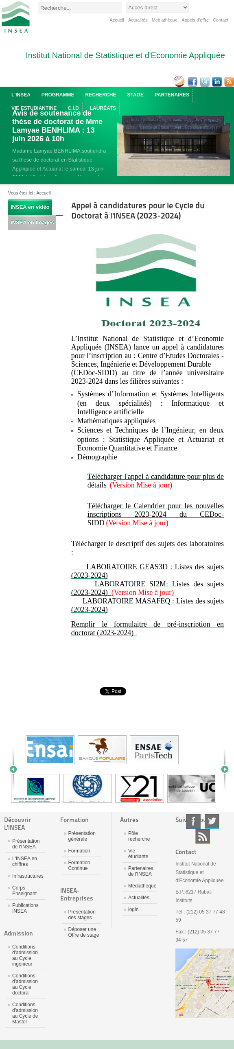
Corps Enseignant (24, 890)
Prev (16, 769)
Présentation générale (82, 836)
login (133, 909)
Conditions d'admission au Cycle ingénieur (25, 955)
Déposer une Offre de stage (83, 932)
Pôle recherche (139, 836)
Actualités (138, 19)
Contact (220, 19)
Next (222, 769)
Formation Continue (79, 865)
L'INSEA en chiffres (24, 861)
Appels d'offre (195, 19)
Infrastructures (28, 876)
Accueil (117, 19)
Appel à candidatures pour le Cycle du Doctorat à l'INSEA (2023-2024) (137, 211)
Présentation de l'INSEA (25, 844)
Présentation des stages (82, 914)
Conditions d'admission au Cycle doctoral (25, 984)
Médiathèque (165, 19)
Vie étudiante (138, 853)
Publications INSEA (25, 908)
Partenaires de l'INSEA (140, 871)
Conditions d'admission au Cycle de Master (25, 1013)
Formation (79, 851)
